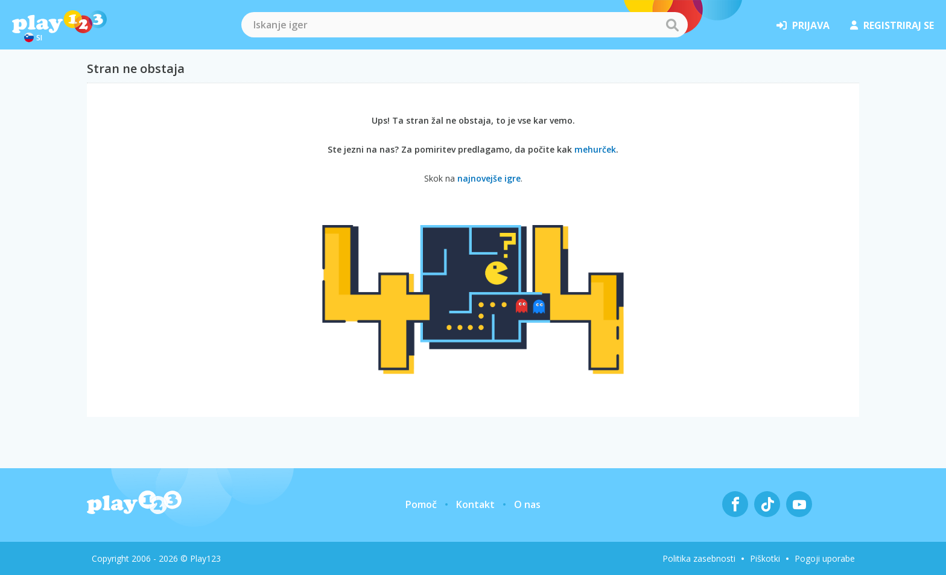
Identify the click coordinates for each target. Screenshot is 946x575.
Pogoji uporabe (825, 558)
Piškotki (765, 558)
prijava (803, 25)
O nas (527, 504)
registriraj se (892, 25)
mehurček (595, 149)
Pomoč (421, 504)
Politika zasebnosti (698, 558)
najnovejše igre (489, 178)
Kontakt (475, 504)
